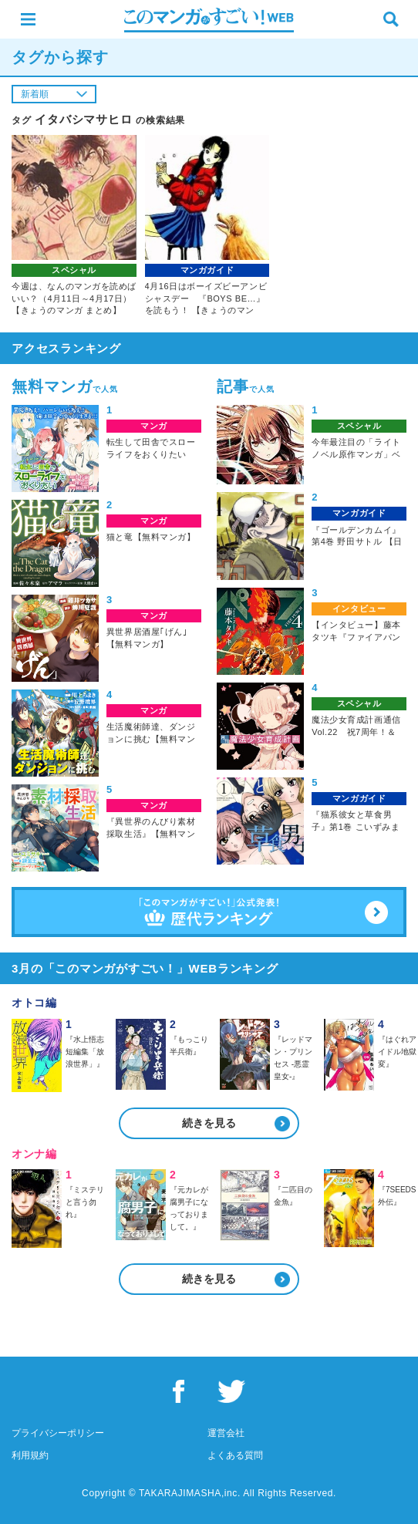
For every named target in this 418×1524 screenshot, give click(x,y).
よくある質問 (235, 1455)
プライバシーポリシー (58, 1433)
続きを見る (209, 1123)
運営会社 (225, 1433)
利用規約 (30, 1455)
